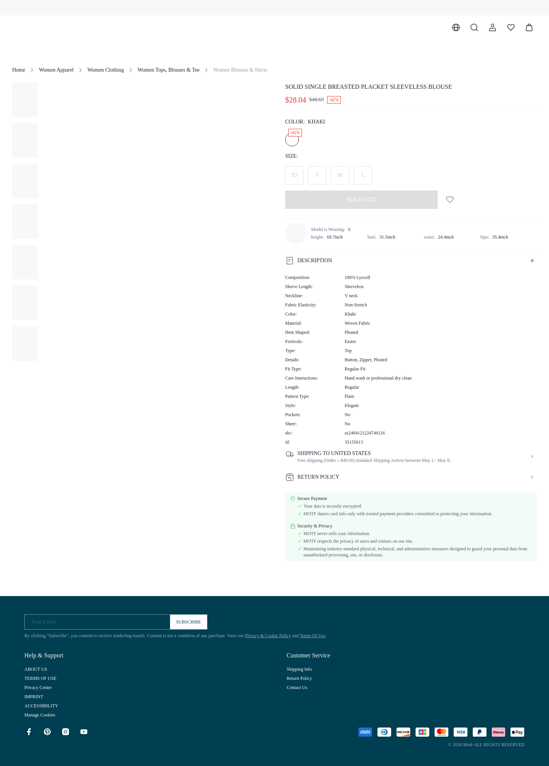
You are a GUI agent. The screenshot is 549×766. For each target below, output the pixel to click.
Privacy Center (38, 687)
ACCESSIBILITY (41, 705)
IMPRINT (33, 696)
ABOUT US (35, 669)
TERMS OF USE (40, 678)
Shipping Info (299, 669)
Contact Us (297, 687)
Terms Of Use (312, 635)
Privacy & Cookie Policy (268, 635)
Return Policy (299, 678)
